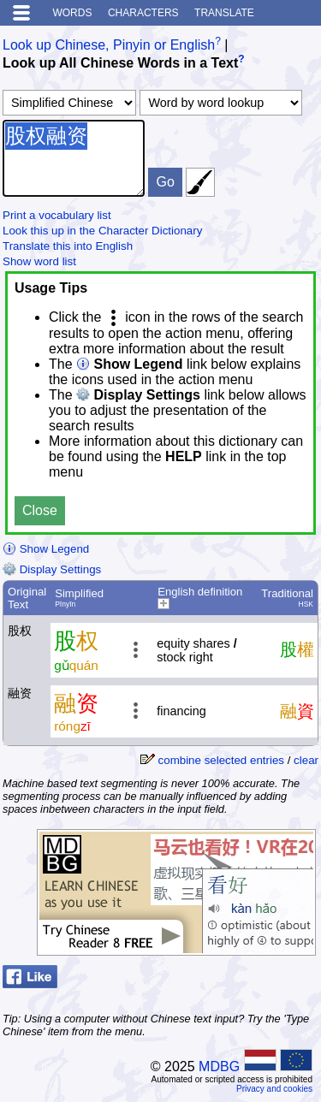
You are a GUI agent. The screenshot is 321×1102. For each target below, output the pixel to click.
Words (72, 13)
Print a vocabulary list (57, 215)
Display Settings (52, 569)
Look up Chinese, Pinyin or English (109, 45)
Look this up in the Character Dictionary (102, 230)
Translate (224, 13)
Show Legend (46, 548)
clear (306, 760)
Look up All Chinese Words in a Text (120, 63)
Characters (143, 13)
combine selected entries (221, 760)
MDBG (219, 1066)
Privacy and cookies (274, 1088)
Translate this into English (68, 246)
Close (39, 510)
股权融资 (74, 158)
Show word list (39, 261)
